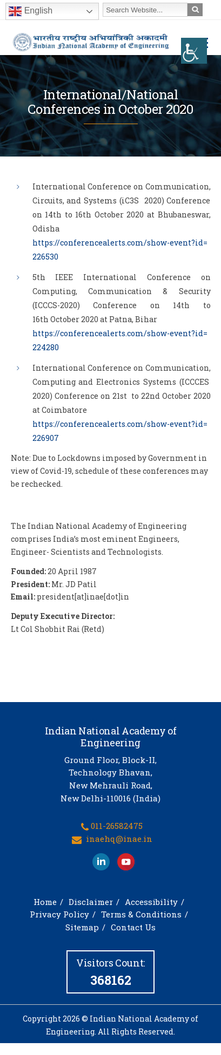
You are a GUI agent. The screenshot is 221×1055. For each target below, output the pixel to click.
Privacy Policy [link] (59, 914)
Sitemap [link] (82, 927)
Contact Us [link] (133, 927)
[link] (194, 51)
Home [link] (45, 901)
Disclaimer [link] (91, 901)
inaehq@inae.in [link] (119, 838)
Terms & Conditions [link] (141, 914)
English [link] (30, 11)
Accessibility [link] (151, 901)
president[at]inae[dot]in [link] (83, 596)
